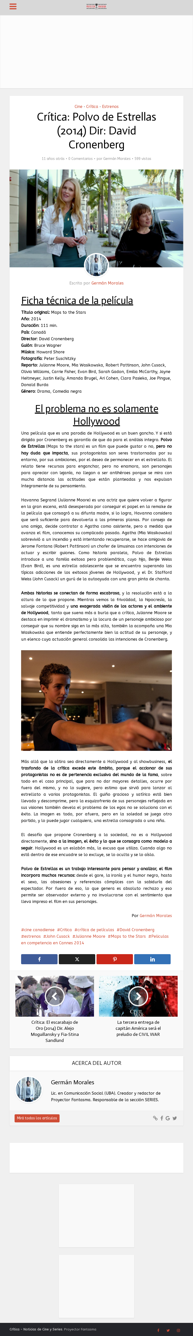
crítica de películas (95, 929)
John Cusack (58, 936)
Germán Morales (117, 159)
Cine (78, 106)
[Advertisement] (96, 50)
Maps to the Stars (128, 936)
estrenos (32, 936)
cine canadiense (39, 929)
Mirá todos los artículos (37, 1118)
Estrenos (110, 106)
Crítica (92, 106)
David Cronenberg (137, 929)
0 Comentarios (80, 159)
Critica (66, 929)
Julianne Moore (90, 936)
